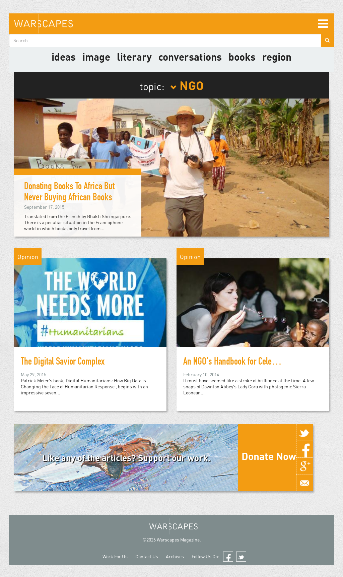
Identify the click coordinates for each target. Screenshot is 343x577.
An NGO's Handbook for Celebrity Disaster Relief (258, 363)
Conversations (190, 57)
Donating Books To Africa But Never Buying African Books (69, 192)
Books (242, 57)
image (96, 57)
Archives (175, 556)
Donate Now (269, 456)
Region (276, 57)
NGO (187, 85)
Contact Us (146, 556)
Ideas (64, 57)
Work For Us (115, 556)
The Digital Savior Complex (63, 363)
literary (134, 57)
